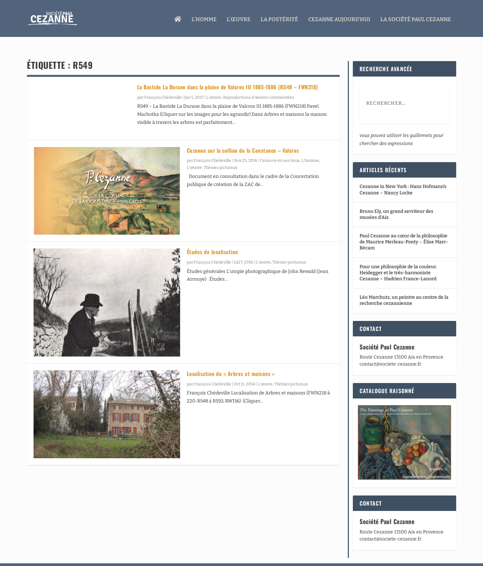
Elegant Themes (66, 558)
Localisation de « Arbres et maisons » (231, 361)
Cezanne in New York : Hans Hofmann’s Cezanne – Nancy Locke (403, 177)
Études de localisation (212, 239)
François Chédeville (162, 84)
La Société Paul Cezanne (415, 17)
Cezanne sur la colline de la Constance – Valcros (243, 138)
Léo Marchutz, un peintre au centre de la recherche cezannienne (404, 287)
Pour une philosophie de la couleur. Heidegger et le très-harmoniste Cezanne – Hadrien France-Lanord (398, 260)
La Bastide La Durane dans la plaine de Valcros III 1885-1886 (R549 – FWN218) (227, 74)
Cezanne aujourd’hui (339, 17)
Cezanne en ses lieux (280, 147)
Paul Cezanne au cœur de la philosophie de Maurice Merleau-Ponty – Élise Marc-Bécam (404, 229)
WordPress (126, 558)
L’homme (204, 17)
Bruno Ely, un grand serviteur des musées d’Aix (396, 201)
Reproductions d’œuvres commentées (258, 84)
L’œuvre (239, 17)
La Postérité (279, 17)
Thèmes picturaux (220, 154)
